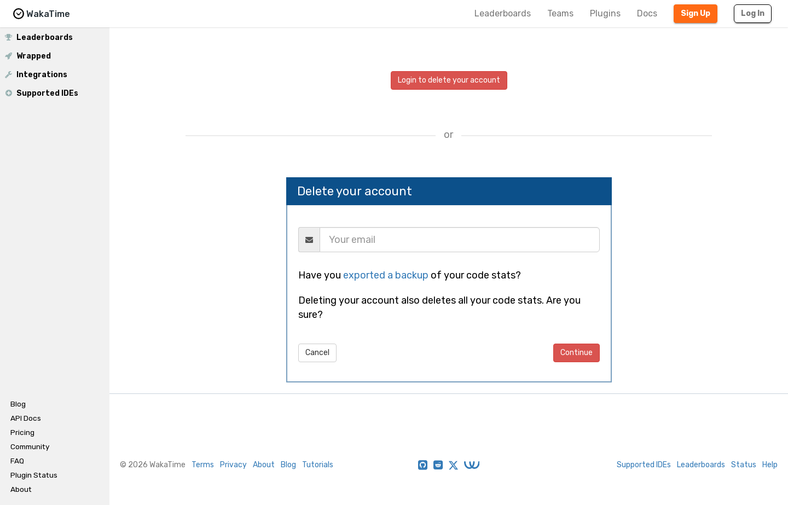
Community (29, 446)
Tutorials (317, 464)
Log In (752, 13)
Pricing (22, 432)
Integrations (35, 74)
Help (770, 464)
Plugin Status (33, 475)
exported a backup (385, 275)
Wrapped (27, 55)
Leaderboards (502, 13)
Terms (203, 464)
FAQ (17, 460)
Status (743, 464)
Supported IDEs (41, 93)
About (21, 489)
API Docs (25, 418)
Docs (647, 13)
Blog (18, 403)
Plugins (605, 13)
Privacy (233, 464)
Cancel (317, 352)
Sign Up (695, 13)
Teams (560, 13)
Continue (576, 352)
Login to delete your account (449, 80)
